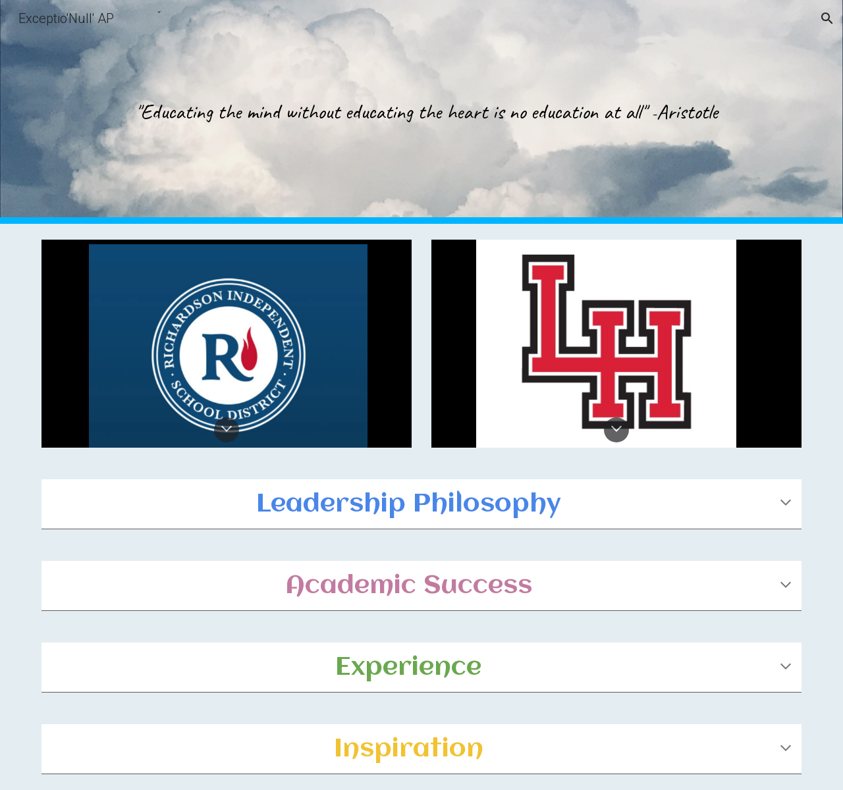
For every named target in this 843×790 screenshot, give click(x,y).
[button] (827, 18)
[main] (421, 112)
